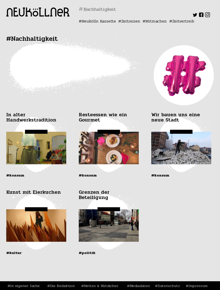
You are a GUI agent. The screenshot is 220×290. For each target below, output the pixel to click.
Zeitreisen (130, 21)
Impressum (198, 285)
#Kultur (14, 253)
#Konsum (15, 175)
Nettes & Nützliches (101, 285)
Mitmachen (156, 21)
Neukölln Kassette (99, 21)
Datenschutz (169, 285)
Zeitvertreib (183, 21)
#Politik (87, 253)
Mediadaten (140, 285)
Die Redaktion (62, 285)
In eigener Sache (25, 285)
